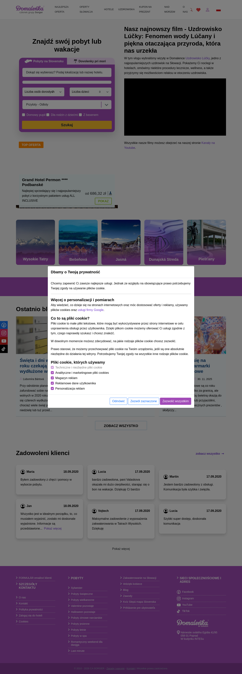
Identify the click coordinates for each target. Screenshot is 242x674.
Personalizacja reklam (70, 388)
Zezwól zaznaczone (143, 401)
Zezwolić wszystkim (175, 401)
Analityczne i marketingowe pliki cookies (82, 372)
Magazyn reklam (66, 378)
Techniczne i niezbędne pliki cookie (78, 367)
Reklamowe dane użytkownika (75, 383)
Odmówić (118, 401)
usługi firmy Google (90, 310)
